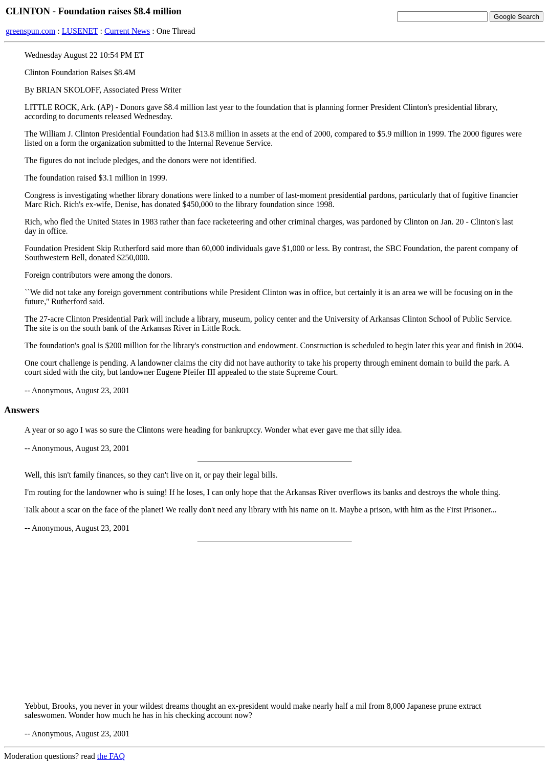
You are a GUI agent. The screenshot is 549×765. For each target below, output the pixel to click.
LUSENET (80, 31)
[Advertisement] (274, 621)
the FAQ (111, 756)
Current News (127, 31)
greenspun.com (30, 31)
